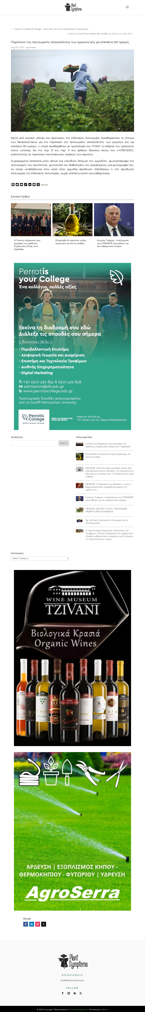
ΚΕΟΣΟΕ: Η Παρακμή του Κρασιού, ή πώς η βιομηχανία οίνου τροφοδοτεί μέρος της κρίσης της (108, 487)
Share (44, 185)
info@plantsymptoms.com (72, 980)
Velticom (104, 1010)
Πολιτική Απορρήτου (79, 1010)
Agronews (31, 47)
